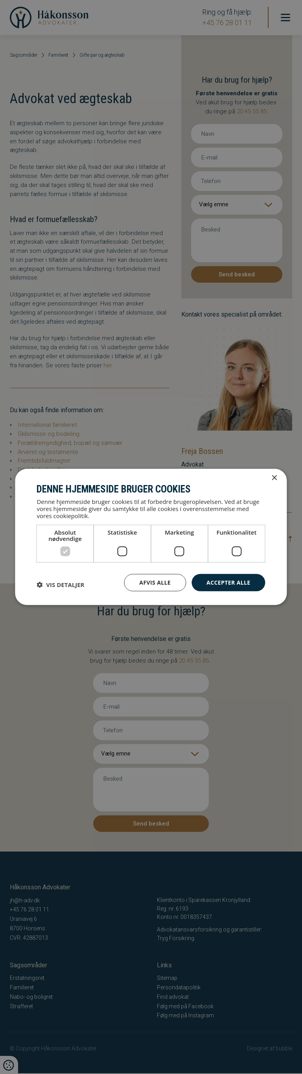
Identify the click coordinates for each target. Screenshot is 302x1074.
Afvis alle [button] (155, 582)
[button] (60, 584)
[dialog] (151, 537)
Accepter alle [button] (228, 582)
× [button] (274, 478)
